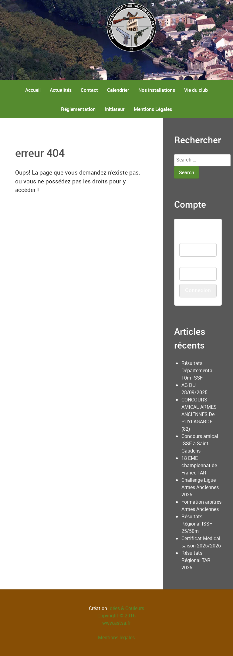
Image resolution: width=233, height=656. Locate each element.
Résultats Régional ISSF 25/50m (196, 523)
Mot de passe (193, 263)
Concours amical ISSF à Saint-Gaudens (199, 443)
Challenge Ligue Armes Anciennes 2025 (200, 487)
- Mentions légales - (116, 637)
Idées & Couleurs (126, 608)
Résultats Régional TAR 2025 (196, 560)
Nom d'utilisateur (191, 235)
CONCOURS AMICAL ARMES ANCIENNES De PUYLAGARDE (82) (199, 414)
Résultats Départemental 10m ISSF (197, 370)
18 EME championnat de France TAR (199, 465)
